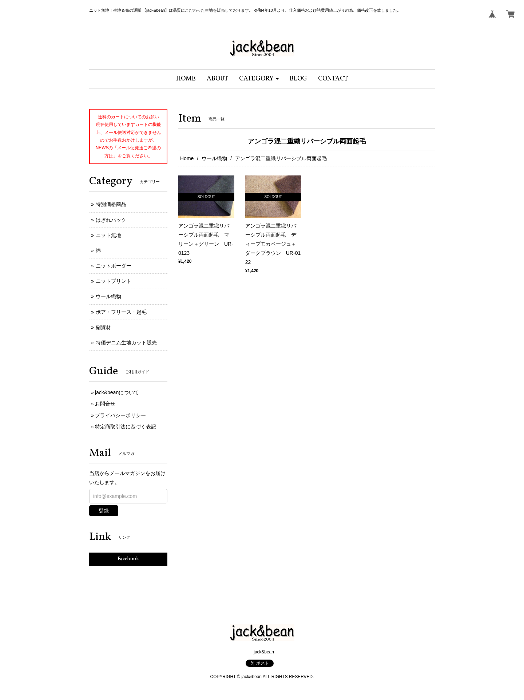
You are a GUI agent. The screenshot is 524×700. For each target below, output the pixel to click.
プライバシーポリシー (120, 415)
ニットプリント (113, 281)
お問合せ (105, 404)
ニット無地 (108, 235)
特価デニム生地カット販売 (126, 342)
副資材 (103, 327)
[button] (259, 79)
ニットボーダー (113, 266)
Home (187, 158)
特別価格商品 (111, 204)
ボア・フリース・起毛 (121, 312)
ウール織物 (214, 158)
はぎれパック (111, 220)
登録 (104, 511)
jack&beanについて (117, 392)
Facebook (128, 558)
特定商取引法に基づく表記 (125, 427)
